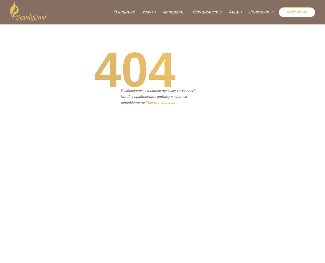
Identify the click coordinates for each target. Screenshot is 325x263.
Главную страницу (161, 103)
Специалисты (207, 12)
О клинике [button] (124, 12)
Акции (235, 12)
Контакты (261, 12)
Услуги (149, 12)
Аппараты (174, 12)
